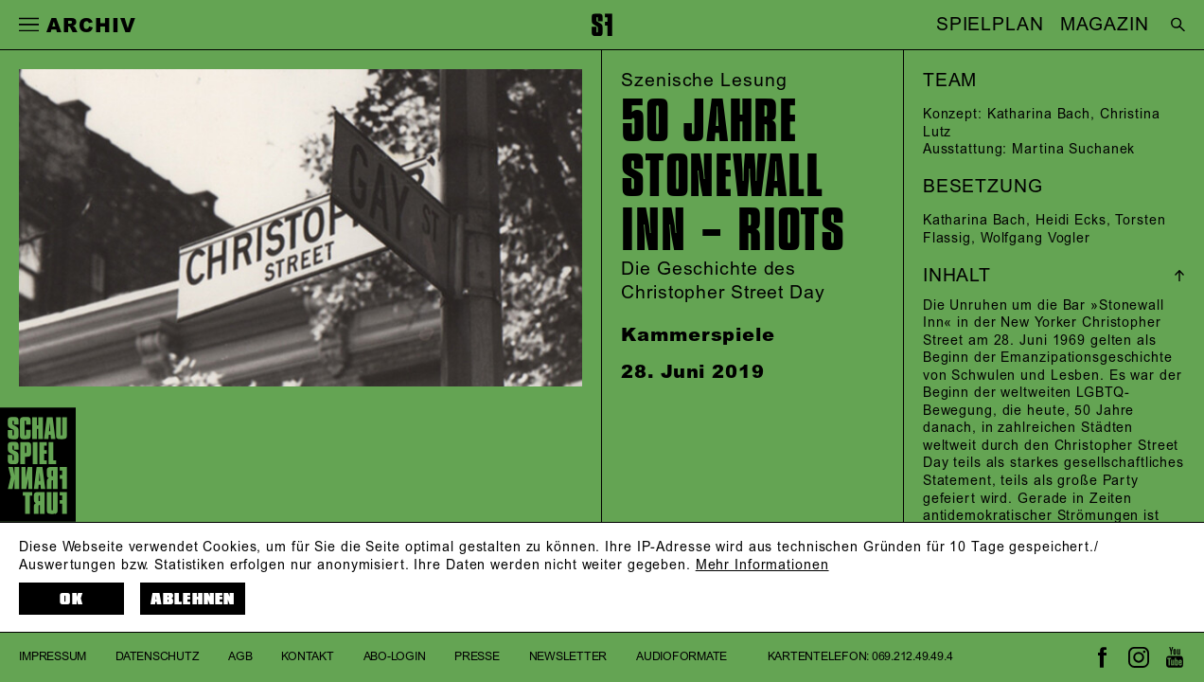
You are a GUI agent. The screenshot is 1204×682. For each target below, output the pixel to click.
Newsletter (568, 657)
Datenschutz (157, 657)
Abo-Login (394, 657)
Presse (477, 657)
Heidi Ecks (1071, 220)
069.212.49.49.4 (912, 657)
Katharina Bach (1038, 114)
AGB (240, 657)
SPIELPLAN (990, 24)
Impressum (52, 657)
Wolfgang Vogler (1035, 238)
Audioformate (681, 657)
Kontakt (307, 657)
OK (71, 599)
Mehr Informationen (762, 565)
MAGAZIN (1104, 24)
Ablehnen (193, 599)
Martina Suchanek (1073, 149)
